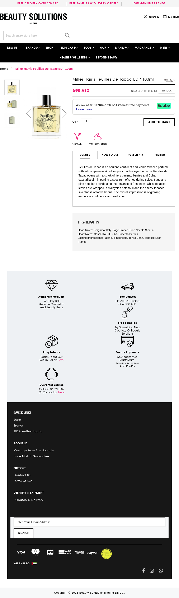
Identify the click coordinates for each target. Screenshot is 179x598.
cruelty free (98, 144)
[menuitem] (12, 48)
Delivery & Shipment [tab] (29, 493)
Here (60, 360)
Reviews (160, 155)
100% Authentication (29, 431)
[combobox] (38, 35)
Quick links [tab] (22, 412)
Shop (17, 419)
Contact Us (22, 475)
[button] (28, 113)
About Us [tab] (20, 443)
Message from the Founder (34, 450)
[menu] (89, 52)
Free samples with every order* (93, 3)
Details (85, 155)
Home (4, 68)
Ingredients (135, 155)
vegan (77, 144)
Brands (19, 425)
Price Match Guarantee (31, 456)
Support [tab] (20, 468)
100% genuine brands (148, 3)
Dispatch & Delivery (28, 500)
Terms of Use (23, 480)
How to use (110, 155)
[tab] (85, 155)
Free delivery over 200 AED (38, 3)
